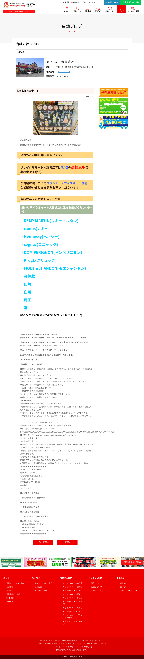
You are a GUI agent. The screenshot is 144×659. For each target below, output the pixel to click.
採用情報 (75, 2)
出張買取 (10, 590)
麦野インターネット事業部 (72, 622)
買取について (96, 583)
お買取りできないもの (100, 590)
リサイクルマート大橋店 (72, 590)
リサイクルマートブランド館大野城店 (72, 616)
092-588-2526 (63, 72)
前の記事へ (42, 542)
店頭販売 (38, 587)
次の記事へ (67, 542)
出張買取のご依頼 (130, 2)
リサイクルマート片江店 (72, 598)
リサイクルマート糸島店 (72, 608)
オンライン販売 (41, 590)
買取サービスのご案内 (15, 583)
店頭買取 (10, 587)
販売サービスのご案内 (43, 583)
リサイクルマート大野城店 (72, 603)
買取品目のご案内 (13, 594)
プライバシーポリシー (90, 2)
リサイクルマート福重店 (72, 587)
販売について (96, 587)
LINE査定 (10, 598)
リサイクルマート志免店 (72, 611)
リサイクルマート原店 (72, 594)
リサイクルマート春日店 (72, 583)
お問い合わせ (112, 2)
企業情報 (66, 2)
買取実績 (10, 601)
